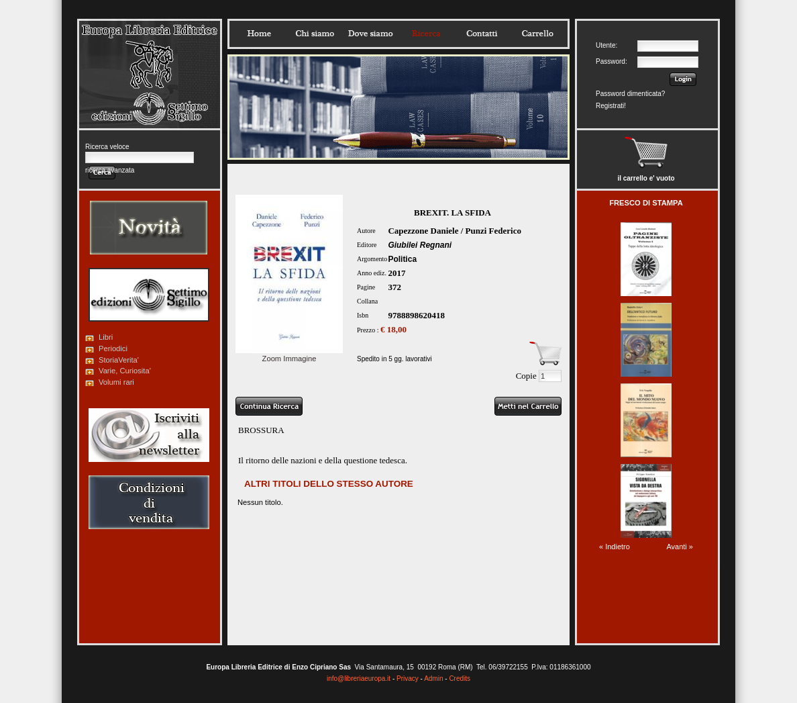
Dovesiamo (370, 33)
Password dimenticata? (630, 93)
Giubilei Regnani (419, 245)
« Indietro (614, 547)
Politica (402, 259)
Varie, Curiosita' (125, 371)
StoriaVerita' (119, 360)
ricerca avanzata (109, 170)
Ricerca (426, 33)
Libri (106, 337)
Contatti (481, 33)
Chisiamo (314, 33)
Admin (433, 678)
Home (258, 33)
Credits (459, 678)
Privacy (407, 678)
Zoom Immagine (289, 354)
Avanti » (679, 547)
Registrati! (611, 105)
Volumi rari (116, 382)
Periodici (113, 348)
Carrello (537, 33)
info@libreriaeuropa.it (358, 678)
